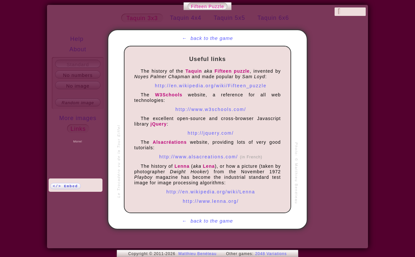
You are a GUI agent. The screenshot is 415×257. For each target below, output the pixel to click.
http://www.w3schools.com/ (210, 109)
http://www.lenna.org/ (211, 201)
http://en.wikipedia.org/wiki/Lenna (210, 191)
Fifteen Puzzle (207, 6)
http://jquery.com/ (211, 133)
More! (77, 141)
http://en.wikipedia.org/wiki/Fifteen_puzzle (211, 85)
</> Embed (65, 186)
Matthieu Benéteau (197, 253)
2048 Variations (271, 253)
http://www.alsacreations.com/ (210, 156)
